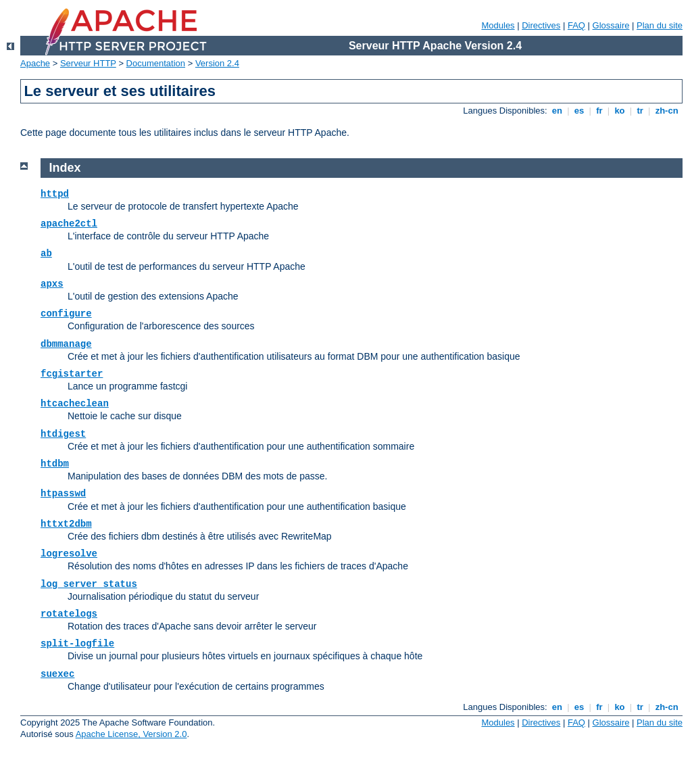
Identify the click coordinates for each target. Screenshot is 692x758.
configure (66, 313)
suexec (57, 674)
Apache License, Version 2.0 (131, 734)
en (556, 110)
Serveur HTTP (88, 63)
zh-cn (667, 110)
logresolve (69, 553)
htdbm (55, 463)
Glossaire (611, 25)
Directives (541, 25)
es (579, 110)
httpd (55, 194)
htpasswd (63, 493)
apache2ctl (69, 223)
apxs (52, 284)
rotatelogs (69, 614)
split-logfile (77, 643)
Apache (35, 63)
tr (640, 110)
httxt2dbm (66, 524)
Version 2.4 (217, 63)
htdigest (63, 434)
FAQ (576, 25)
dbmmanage (66, 344)
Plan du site (660, 25)
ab (46, 253)
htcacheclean (75, 403)
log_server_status (89, 584)
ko (619, 110)
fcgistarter (72, 374)
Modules (497, 25)
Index (65, 167)
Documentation (155, 63)
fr (600, 110)
